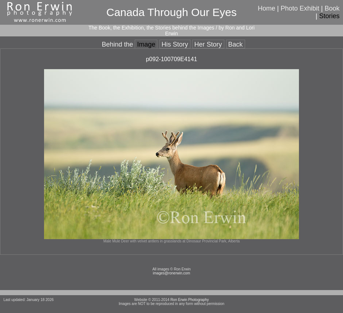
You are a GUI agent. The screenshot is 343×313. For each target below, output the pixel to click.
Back (235, 44)
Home (266, 8)
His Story (175, 44)
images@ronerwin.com (171, 273)
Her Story (208, 44)
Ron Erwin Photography (189, 300)
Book (332, 8)
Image (146, 44)
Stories (329, 16)
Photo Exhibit (300, 8)
